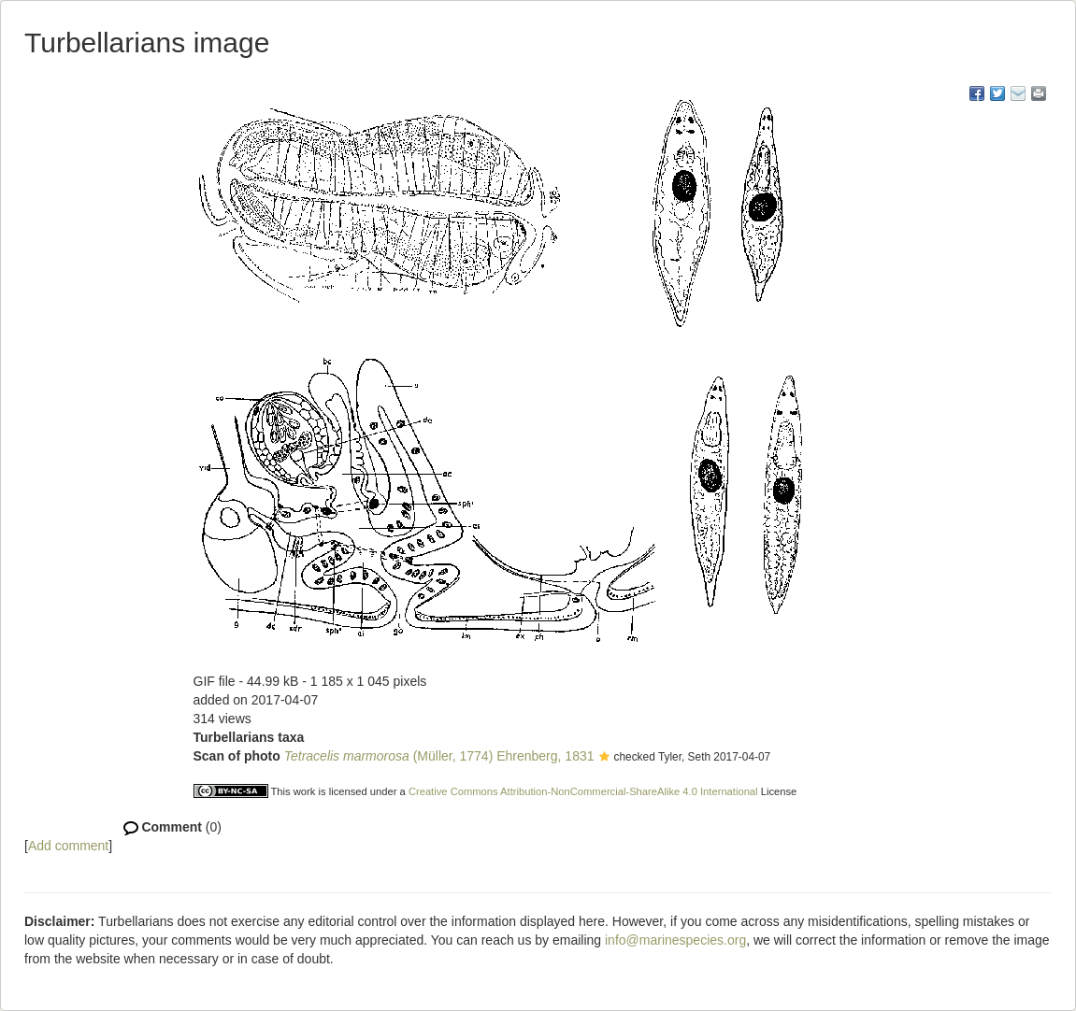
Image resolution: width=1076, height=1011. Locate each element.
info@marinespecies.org (675, 940)
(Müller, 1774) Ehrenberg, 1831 (439, 755)
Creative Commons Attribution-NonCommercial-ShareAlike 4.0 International (583, 791)
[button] (604, 757)
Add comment (68, 845)
